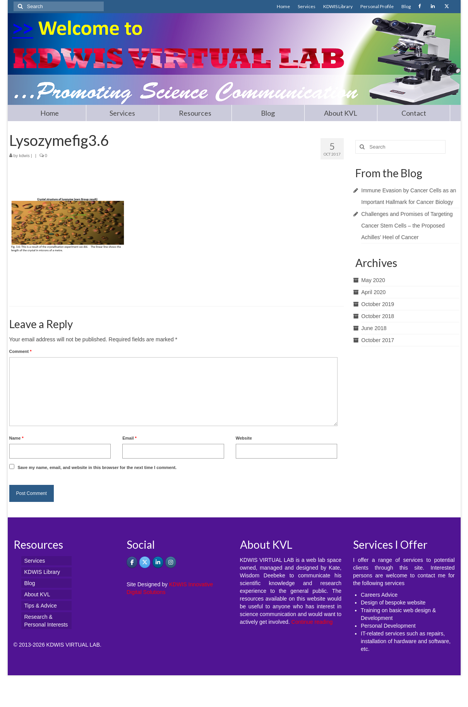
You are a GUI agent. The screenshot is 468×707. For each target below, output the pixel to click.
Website (244, 438)
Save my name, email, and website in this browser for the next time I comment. (97, 467)
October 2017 (377, 340)
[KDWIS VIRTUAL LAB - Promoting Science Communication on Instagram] (170, 562)
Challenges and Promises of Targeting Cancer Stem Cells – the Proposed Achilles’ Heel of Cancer (407, 225)
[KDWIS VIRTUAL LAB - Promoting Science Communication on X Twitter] (144, 562)
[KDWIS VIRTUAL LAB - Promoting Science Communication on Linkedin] (158, 562)
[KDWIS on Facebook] (132, 562)
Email (129, 438)
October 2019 (377, 304)
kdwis (24, 155)
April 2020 (373, 292)
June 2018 (373, 328)
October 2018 (377, 316)
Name (16, 438)
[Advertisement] (150, 176)
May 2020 (373, 280)
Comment (20, 351)
